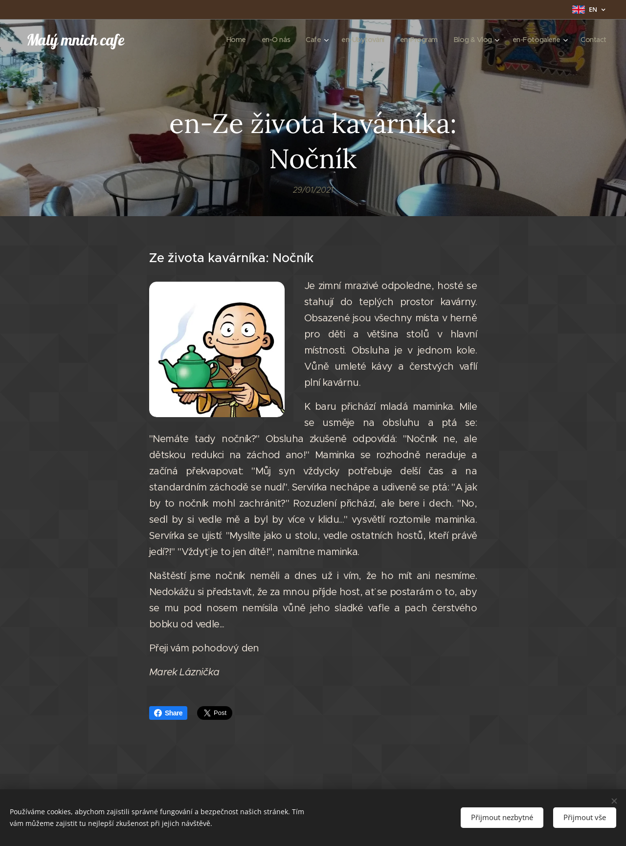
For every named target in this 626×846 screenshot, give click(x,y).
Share (168, 713)
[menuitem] (223, 39)
